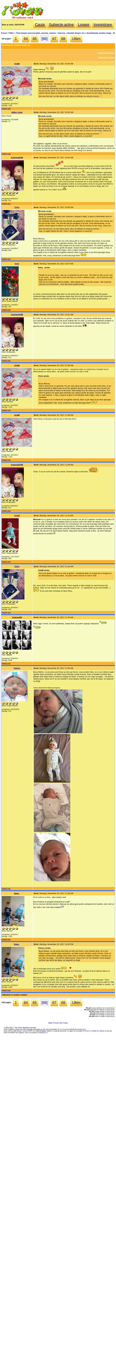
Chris (16, 207)
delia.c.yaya (16, 112)
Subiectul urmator (106, 57)
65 (35, 39)
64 (26, 39)
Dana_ (17, 893)
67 (54, 39)
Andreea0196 (17, 157)
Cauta (40, 24)
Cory (17, 264)
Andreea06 (17, 617)
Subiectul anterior (106, 53)
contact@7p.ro (42, 1032)
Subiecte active (61, 24)
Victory (17, 668)
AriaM (17, 64)
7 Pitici (15, 1027)
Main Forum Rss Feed (58, 1023)
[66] (44, 39)
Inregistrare (103, 24)
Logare (83, 24)
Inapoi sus (6, 108)
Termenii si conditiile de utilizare (94, 1031)
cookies (24, 1031)
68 (63, 39)
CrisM (17, 515)
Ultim (76, 39)
